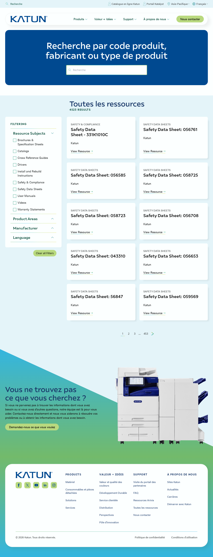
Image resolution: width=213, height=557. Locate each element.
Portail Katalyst (153, 4)
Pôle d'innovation (109, 522)
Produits (80, 19)
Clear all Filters (45, 253)
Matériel (70, 482)
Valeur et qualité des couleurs (110, 483)
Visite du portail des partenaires (144, 483)
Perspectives (106, 515)
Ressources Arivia (143, 500)
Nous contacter (190, 19)
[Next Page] (152, 334)
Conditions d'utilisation (184, 537)
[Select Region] (178, 4)
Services (70, 507)
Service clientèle (108, 500)
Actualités (172, 489)
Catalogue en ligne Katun (124, 4)
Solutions (70, 500)
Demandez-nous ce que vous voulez (32, 435)
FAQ (135, 493)
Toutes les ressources (145, 507)
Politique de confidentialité (150, 537)
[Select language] (200, 4)
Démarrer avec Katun (179, 504)
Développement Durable (113, 493)
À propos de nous (156, 19)
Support (130, 19)
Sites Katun (173, 482)
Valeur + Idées (105, 19)
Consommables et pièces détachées (79, 491)
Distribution (106, 507)
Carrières (172, 496)
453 (146, 333)
